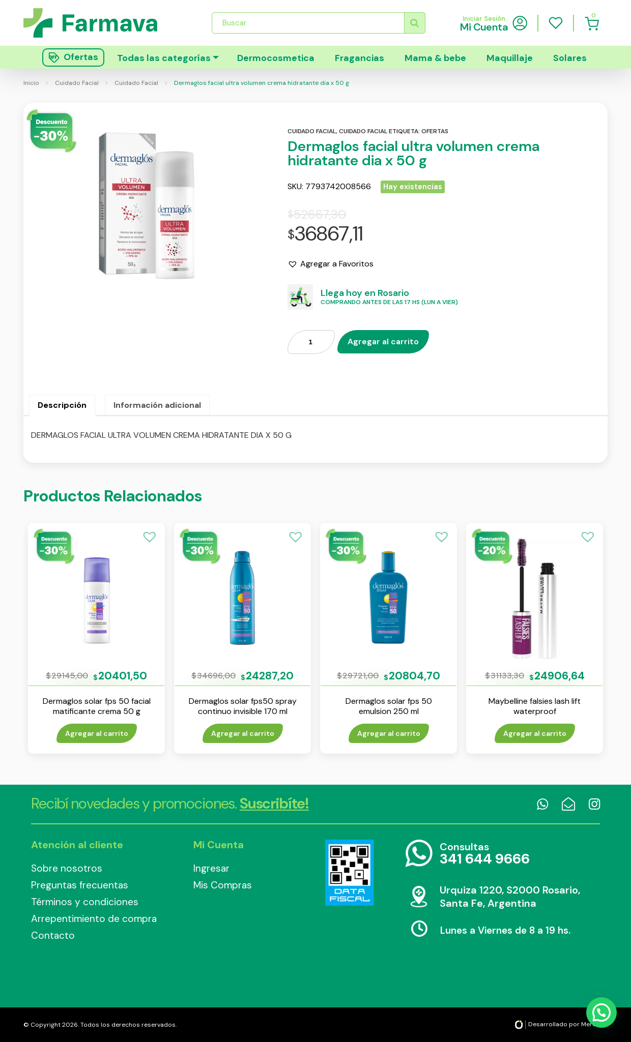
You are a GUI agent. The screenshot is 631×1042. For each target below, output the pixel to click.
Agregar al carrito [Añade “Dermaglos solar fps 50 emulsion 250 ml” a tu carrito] (388, 733)
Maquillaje (509, 58)
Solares (570, 58)
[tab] (62, 405)
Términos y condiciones (84, 902)
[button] (331, 264)
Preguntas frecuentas (79, 885)
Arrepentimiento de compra (94, 918)
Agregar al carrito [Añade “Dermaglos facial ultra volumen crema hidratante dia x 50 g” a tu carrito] (383, 341)
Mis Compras (222, 885)
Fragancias (359, 58)
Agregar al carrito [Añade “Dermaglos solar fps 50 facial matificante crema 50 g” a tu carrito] (96, 733)
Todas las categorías (164, 58)
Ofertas (434, 131)
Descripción (62, 405)
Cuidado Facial (77, 83)
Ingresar (211, 868)
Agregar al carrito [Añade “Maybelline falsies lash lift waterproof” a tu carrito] (534, 733)
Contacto (53, 935)
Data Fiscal (349, 873)
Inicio (31, 83)
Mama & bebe (435, 58)
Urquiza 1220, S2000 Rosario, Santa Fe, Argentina (510, 896)
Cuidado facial (312, 131)
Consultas (485, 854)
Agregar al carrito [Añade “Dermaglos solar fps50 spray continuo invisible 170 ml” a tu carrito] (242, 733)
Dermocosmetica (275, 58)
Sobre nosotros (66, 868)
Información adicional (157, 405)
